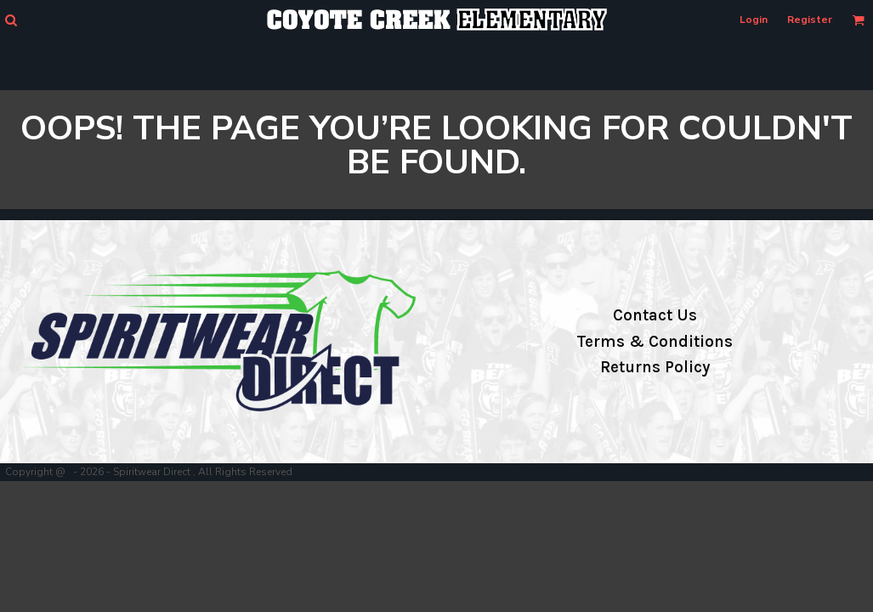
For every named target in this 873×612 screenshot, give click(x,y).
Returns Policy (655, 367)
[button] (10, 20)
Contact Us (655, 315)
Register (809, 19)
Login (754, 19)
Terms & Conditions (654, 341)
